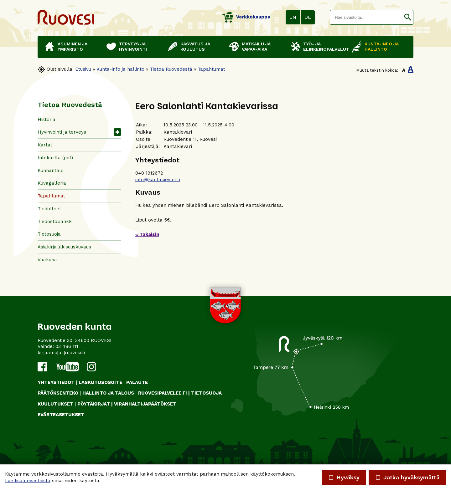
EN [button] (292, 17)
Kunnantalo (51, 170)
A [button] (403, 70)
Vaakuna (47, 260)
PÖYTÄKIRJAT (93, 404)
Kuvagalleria (52, 183)
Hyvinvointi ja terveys (62, 132)
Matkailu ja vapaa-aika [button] (256, 46)
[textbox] (366, 17)
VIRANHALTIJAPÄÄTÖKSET (145, 404)
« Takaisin (147, 234)
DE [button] (307, 17)
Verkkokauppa (246, 17)
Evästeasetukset (61, 414)
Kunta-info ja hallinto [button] (382, 46)
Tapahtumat (211, 69)
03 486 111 (66, 346)
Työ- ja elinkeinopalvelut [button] (324, 46)
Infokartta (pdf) (55, 158)
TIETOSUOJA (206, 393)
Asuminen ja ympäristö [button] (72, 46)
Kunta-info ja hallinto (120, 69)
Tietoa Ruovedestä (171, 69)
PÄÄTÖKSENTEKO (58, 393)
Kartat (45, 145)
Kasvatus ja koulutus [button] (195, 46)
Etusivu (83, 69)
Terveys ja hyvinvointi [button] (133, 46)
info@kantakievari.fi (157, 179)
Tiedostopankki (55, 221)
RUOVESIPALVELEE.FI (162, 393)
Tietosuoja (49, 234)
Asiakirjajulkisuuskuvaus (64, 247)
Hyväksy (344, 477)
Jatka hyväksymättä (407, 477)
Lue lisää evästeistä (27, 480)
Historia (46, 119)
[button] (407, 17)
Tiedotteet (49, 209)
